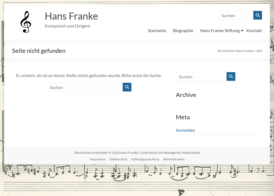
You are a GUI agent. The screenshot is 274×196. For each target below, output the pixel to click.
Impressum (98, 159)
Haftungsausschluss (145, 159)
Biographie (183, 30)
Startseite (157, 30)
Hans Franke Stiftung (220, 30)
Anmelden (185, 130)
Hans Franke (71, 16)
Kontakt (254, 30)
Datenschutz (118, 159)
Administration (174, 159)
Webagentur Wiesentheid (182, 153)
